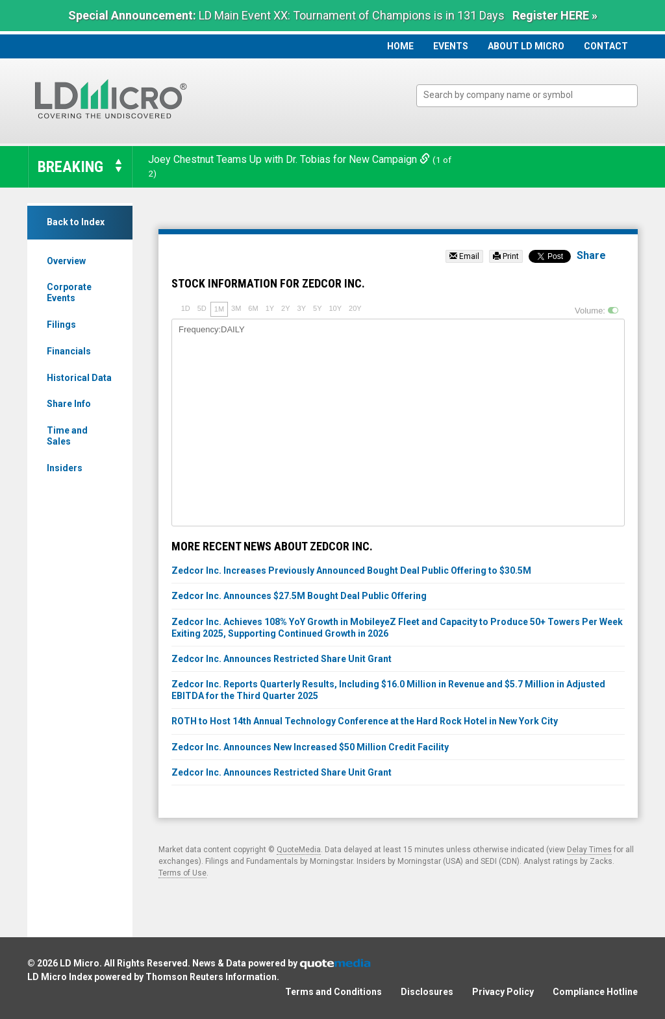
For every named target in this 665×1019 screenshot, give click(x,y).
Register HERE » (554, 15)
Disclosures (427, 992)
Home (400, 46)
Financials (69, 351)
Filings (61, 324)
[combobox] (527, 95)
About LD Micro (526, 46)
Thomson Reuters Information (211, 977)
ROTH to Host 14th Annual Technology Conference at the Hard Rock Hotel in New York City (364, 721)
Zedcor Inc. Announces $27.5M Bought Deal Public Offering (299, 596)
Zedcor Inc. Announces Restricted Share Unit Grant (281, 659)
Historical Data (79, 378)
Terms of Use (182, 873)
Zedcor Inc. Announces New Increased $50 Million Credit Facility (310, 747)
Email (464, 256)
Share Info (69, 404)
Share (591, 255)
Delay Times (589, 849)
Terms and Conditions (333, 992)
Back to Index (76, 222)
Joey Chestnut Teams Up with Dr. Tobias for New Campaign (290, 159)
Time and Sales (67, 436)
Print (506, 256)
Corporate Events (69, 292)
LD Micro (79, 963)
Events (450, 46)
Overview (66, 261)
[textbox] (533, 95)
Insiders (64, 468)
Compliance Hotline (595, 992)
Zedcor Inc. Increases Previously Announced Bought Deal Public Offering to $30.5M (351, 570)
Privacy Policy (503, 992)
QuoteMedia (299, 849)
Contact (606, 46)
